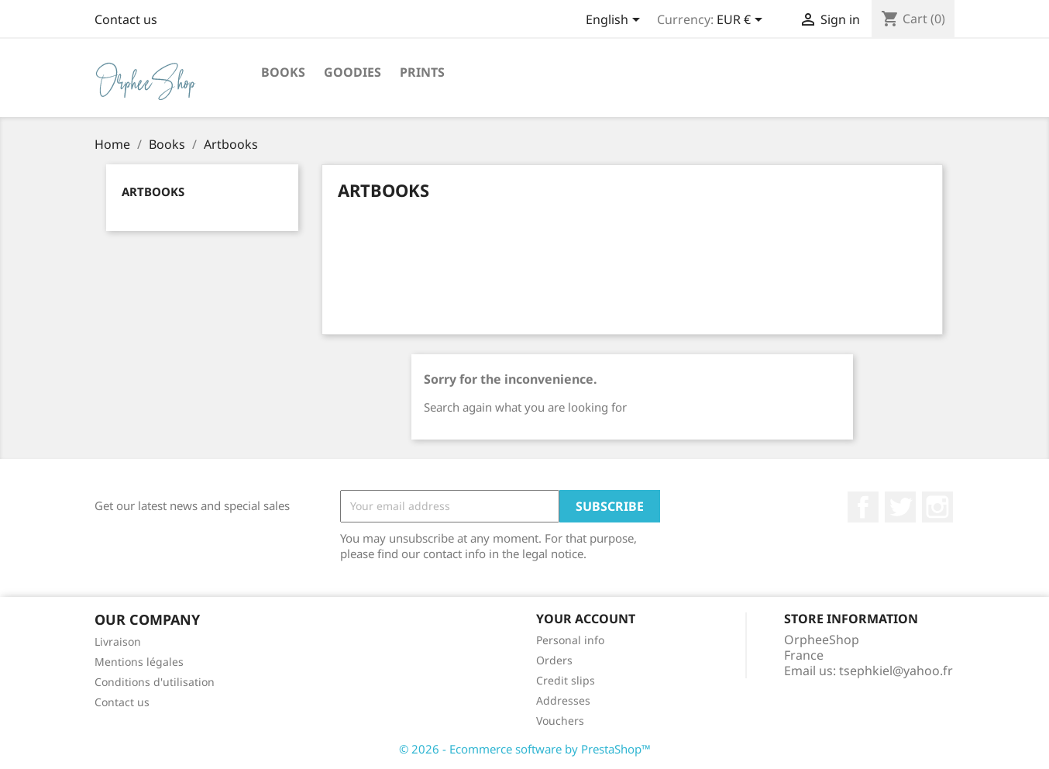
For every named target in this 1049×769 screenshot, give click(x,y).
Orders (554, 660)
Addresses (563, 700)
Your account (585, 618)
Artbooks (153, 191)
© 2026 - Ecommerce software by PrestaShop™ (525, 749)
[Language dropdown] (615, 21)
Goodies (352, 72)
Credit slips (565, 680)
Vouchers (560, 720)
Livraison (118, 641)
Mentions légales (139, 661)
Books (283, 72)
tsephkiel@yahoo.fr (896, 670)
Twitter (900, 506)
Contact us (126, 19)
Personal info (570, 640)
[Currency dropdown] (742, 21)
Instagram (937, 506)
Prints (422, 72)
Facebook (863, 506)
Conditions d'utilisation (155, 681)
